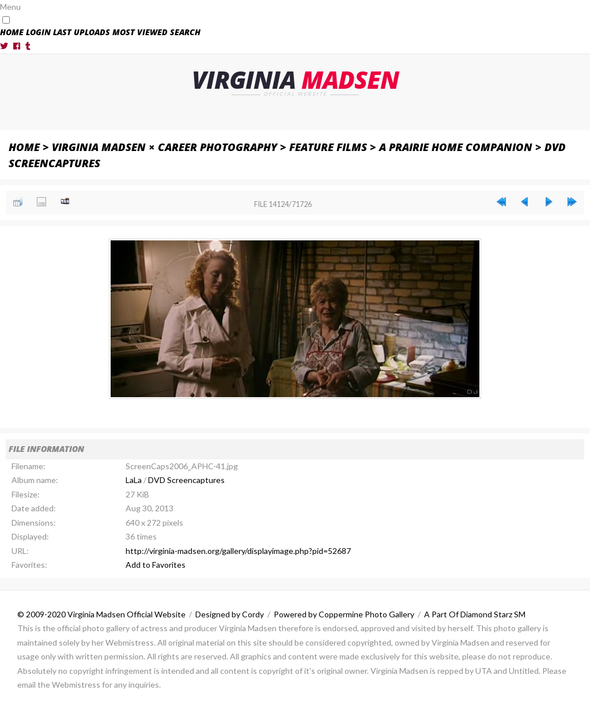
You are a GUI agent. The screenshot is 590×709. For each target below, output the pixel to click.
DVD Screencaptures (186, 480)
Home (12, 32)
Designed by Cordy (229, 614)
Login (38, 32)
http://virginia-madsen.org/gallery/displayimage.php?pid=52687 (238, 550)
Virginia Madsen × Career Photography (164, 146)
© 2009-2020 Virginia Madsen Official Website (101, 614)
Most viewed (140, 32)
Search (185, 32)
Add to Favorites (156, 565)
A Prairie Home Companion (455, 146)
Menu (10, 7)
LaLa (134, 480)
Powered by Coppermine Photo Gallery (344, 614)
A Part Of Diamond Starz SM (474, 614)
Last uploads (81, 32)
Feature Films (328, 146)
